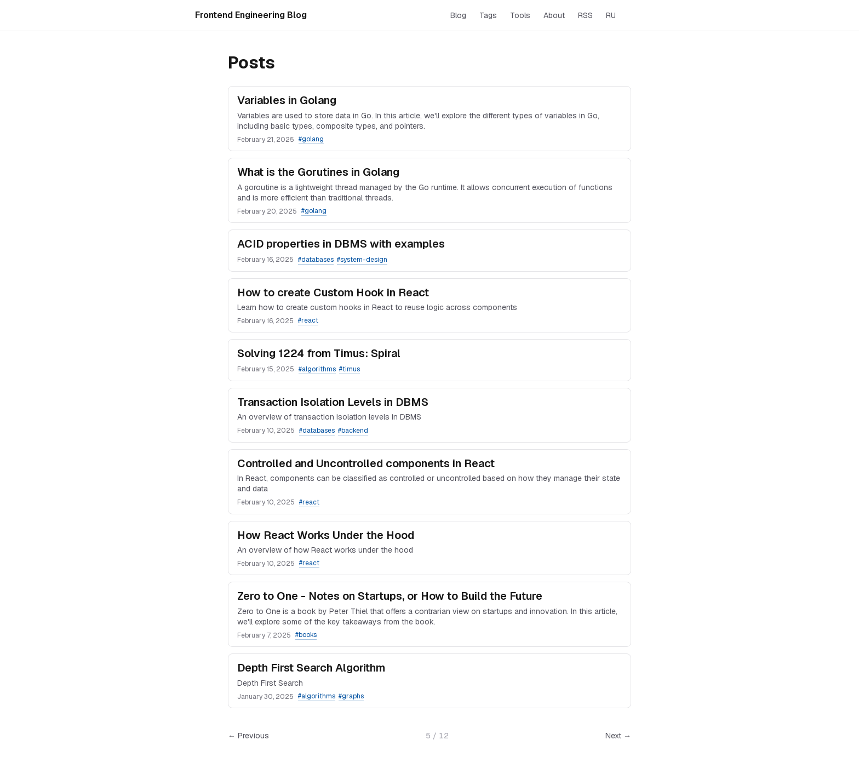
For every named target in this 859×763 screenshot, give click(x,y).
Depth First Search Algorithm (311, 668)
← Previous (248, 736)
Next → (618, 736)
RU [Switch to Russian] (611, 15)
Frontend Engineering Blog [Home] (251, 15)
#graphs (351, 696)
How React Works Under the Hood (325, 535)
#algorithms (317, 369)
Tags (488, 15)
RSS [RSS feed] (585, 15)
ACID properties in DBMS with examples (341, 244)
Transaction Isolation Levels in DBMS (332, 402)
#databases (316, 259)
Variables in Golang (286, 100)
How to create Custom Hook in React (333, 292)
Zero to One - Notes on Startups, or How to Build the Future (389, 596)
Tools (520, 15)
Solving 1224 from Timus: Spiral (318, 353)
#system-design (362, 259)
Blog (458, 15)
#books (306, 634)
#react (308, 320)
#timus (349, 369)
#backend (353, 430)
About (554, 15)
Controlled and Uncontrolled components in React (366, 463)
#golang (311, 139)
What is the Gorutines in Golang (318, 172)
